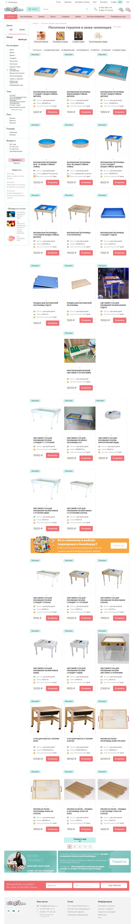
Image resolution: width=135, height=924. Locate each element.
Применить (16, 160)
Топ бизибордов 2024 (21, 238)
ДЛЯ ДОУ (10, 17)
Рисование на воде (60, 42)
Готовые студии (78, 42)
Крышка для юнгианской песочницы (79, 304)
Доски (53, 17)
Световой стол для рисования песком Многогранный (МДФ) (108, 440)
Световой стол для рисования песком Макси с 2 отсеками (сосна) (79, 510)
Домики (41, 17)
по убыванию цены (68, 50)
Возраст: (11, 141)
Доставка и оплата (106, 906)
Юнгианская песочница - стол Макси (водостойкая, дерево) (46, 235)
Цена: (10, 25)
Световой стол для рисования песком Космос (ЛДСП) (113, 305)
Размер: (11, 129)
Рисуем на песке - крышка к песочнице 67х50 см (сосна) (113, 811)
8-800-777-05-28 (106, 10)
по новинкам (106, 50)
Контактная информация (79, 909)
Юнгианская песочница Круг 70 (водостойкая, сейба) (45, 164)
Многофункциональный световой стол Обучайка (79, 372)
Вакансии (102, 915)
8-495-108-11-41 (105, 8)
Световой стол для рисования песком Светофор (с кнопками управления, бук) (111, 670)
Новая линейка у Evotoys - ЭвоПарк (16, 177)
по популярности (83, 50)
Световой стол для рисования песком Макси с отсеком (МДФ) (45, 510)
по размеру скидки (119, 50)
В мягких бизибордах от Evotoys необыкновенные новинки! (16, 195)
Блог (95, 2)
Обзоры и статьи (16, 208)
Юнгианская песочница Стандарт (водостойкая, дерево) (45, 94)
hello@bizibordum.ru (47, 906)
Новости (16, 170)
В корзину (52, 112)
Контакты (103, 2)
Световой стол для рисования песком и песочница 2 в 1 (77, 440)
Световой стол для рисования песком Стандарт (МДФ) (76, 670)
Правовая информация (78, 915)
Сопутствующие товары (98, 42)
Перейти (119, 862)
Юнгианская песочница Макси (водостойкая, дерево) (78, 94)
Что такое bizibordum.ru (78, 906)
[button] (46, 89)
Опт (127, 2)
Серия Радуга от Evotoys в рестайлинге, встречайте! (16, 186)
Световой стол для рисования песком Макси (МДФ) (45, 670)
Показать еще (80, 839)
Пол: (9, 114)
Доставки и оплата (82, 2)
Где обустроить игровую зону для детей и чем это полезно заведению (21, 227)
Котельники (11, 2)
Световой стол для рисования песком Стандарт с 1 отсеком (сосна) (77, 600)
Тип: (9, 91)
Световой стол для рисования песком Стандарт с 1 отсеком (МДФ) (43, 440)
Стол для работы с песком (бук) (46, 740)
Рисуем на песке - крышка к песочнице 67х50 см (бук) (79, 811)
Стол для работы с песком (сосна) (80, 740)
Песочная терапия (41, 42)
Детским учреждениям (96, 17)
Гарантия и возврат (107, 912)
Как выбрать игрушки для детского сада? (21, 215)
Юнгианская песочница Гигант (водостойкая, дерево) (112, 94)
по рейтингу (95, 50)
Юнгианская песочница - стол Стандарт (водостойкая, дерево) (112, 164)
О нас (58, 2)
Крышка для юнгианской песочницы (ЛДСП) (45, 304)
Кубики (78, 17)
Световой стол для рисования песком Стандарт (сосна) (42, 600)
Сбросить (16, 163)
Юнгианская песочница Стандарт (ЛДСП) (112, 234)
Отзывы (117, 2)
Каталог (33, 9)
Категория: (13, 45)
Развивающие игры (118, 17)
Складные (65, 17)
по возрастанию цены (51, 50)
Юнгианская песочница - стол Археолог (79, 234)
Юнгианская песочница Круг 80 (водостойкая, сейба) (78, 164)
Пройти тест (118, 545)
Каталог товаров (105, 909)
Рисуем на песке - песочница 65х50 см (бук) (112, 740)
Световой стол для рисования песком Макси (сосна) (112, 600)
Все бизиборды (26, 17)
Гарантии (67, 2)
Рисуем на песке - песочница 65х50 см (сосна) (43, 811)
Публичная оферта (76, 912)
